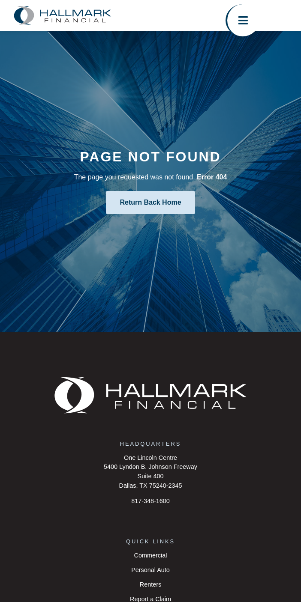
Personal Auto (150, 569)
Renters (150, 584)
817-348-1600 (150, 501)
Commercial (150, 555)
